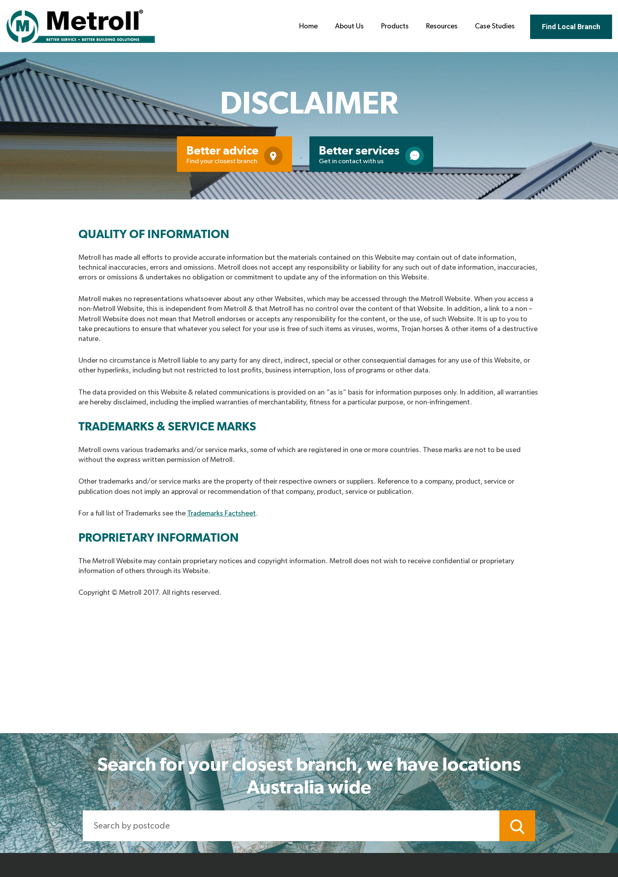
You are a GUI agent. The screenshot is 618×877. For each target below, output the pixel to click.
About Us (349, 26)
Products (395, 26)
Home (308, 26)
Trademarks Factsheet (221, 513)
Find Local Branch (571, 26)
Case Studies (495, 26)
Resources (442, 26)
